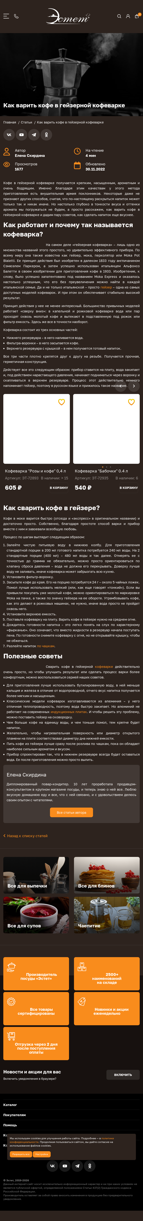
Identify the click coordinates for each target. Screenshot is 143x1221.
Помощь (10, 1130)
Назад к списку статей (27, 840)
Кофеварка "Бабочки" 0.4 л (101, 470)
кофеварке (104, 671)
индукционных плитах (69, 717)
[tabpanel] (36, 429)
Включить (123, 1080)
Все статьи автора (71, 817)
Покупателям (14, 1120)
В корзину (59, 493)
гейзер (106, 287)
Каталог (10, 1110)
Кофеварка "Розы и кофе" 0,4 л (35, 470)
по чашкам (45, 651)
